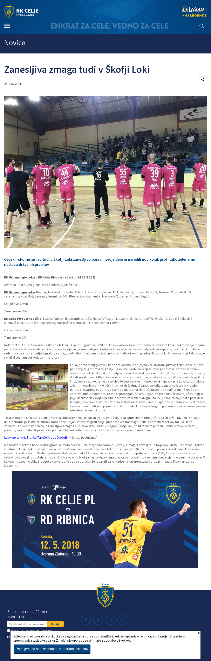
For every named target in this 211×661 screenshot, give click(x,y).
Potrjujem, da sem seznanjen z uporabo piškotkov (52, 649)
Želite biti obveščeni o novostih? (27, 614)
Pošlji (55, 624)
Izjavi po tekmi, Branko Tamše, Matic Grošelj (35, 437)
